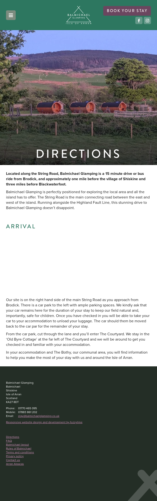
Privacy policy (15, 456)
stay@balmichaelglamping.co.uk (38, 416)
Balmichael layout (17, 444)
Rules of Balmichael (18, 448)
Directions (12, 437)
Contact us (13, 460)
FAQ (9, 441)
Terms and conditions (20, 452)
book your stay (127, 10)
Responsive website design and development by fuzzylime (44, 422)
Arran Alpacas (15, 464)
